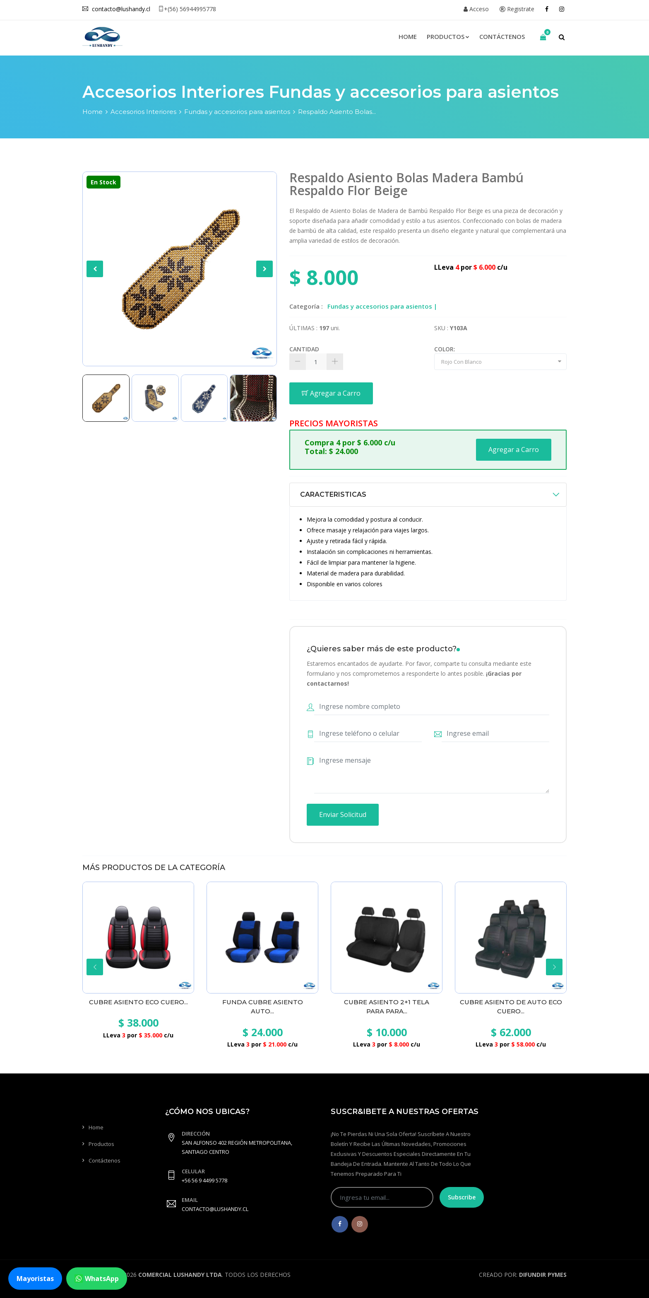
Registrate (517, 9)
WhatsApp (97, 1278)
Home (408, 36)
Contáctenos (502, 36)
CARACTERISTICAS (333, 494)
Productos (448, 36)
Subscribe (462, 1197)
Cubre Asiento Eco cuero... (138, 1002)
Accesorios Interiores (143, 112)
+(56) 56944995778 (187, 9)
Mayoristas (35, 1278)
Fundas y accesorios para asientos (237, 112)
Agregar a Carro (331, 393)
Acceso (476, 9)
